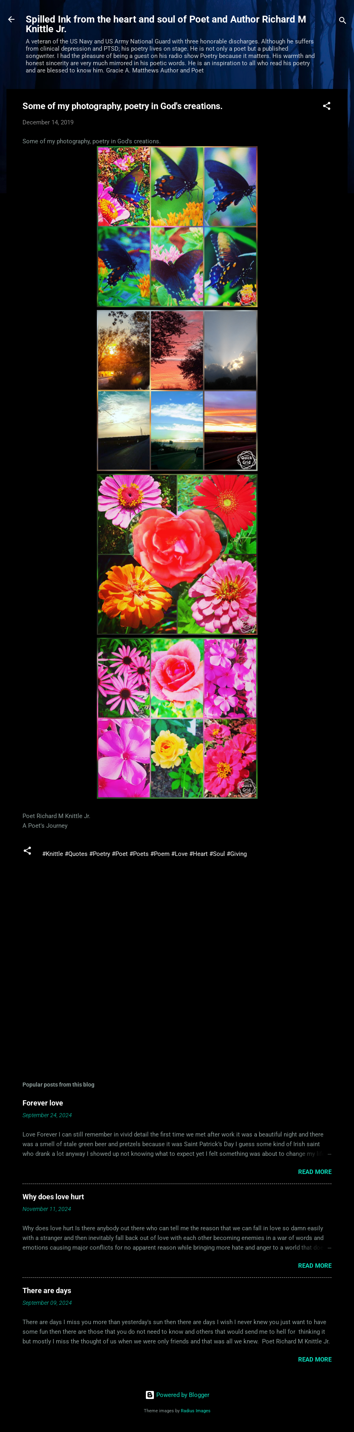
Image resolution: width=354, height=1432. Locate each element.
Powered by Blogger (177, 1395)
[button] (326, 107)
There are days (47, 1290)
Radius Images (196, 1410)
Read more (314, 1172)
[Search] (343, 22)
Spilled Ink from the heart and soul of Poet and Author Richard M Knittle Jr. (166, 24)
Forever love (43, 1103)
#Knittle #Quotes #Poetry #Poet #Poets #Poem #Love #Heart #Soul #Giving (144, 854)
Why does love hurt (53, 1196)
